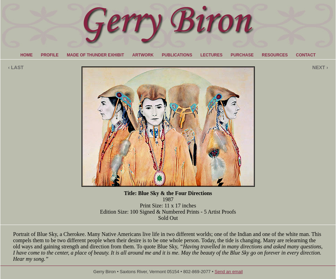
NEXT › (320, 67)
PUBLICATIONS (177, 55)
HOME (26, 55)
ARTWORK (143, 55)
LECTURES (211, 55)
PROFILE (50, 55)
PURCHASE (242, 55)
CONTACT (306, 55)
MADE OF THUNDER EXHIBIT (95, 55)
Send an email (229, 271)
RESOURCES (275, 55)
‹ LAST (15, 67)
